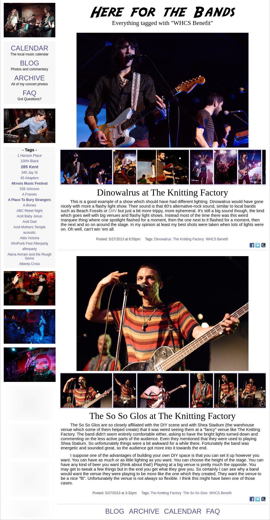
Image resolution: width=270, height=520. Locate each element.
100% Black (29, 161)
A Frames (29, 194)
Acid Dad (30, 222)
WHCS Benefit (217, 239)
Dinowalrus (163, 239)
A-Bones (29, 205)
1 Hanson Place (29, 156)
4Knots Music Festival (29, 183)
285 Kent (29, 167)
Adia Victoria (29, 238)
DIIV (113, 210)
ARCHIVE (29, 78)
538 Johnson (30, 189)
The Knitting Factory (189, 239)
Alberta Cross (29, 264)
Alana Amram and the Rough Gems (29, 256)
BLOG (29, 63)
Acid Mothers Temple (29, 227)
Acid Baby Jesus (29, 216)
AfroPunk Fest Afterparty (29, 243)
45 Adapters (29, 178)
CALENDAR (29, 48)
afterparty (29, 249)
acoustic (29, 233)
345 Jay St (29, 173)
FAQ (29, 93)
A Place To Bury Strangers (29, 200)
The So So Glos (196, 493)
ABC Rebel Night (30, 211)
